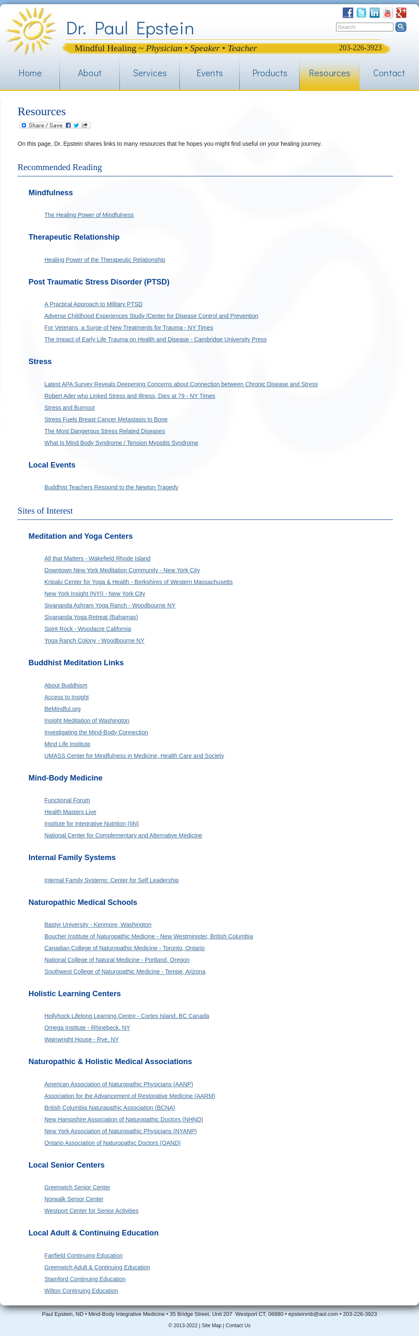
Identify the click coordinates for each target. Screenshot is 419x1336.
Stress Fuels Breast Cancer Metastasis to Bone (106, 419)
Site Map (211, 1325)
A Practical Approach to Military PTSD (93, 304)
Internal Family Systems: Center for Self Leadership (111, 880)
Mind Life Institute (67, 744)
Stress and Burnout (69, 407)
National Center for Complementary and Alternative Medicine (123, 835)
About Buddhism (66, 685)
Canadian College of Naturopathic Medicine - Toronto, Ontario (124, 948)
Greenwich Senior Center (77, 1187)
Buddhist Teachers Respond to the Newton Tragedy (111, 487)
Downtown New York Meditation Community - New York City (122, 570)
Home (30, 73)
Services (150, 73)
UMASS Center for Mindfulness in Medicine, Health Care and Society (134, 755)
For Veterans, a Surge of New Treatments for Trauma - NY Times (128, 327)
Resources (329, 73)
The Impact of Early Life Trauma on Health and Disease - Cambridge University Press (155, 339)
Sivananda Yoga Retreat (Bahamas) (91, 617)
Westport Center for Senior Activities (91, 1210)
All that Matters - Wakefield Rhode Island (97, 558)
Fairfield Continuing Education (83, 1255)
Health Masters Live (70, 812)
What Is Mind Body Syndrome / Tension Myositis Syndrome (121, 442)
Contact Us (238, 1325)
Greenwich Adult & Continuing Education (97, 1267)
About (90, 73)
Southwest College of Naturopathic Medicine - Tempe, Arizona (124, 971)
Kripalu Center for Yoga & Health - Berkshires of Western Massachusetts (138, 582)
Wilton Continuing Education (81, 1290)
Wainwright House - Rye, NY (81, 1039)
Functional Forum (67, 800)
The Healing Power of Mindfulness (89, 215)
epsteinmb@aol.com (313, 1314)
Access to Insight (66, 697)
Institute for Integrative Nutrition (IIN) (91, 823)
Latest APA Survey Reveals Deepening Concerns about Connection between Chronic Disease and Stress (181, 384)
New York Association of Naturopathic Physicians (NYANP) (120, 1131)
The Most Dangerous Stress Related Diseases (104, 431)
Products (269, 73)
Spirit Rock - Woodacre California (87, 628)
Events (210, 73)
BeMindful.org (62, 708)
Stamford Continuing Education (85, 1279)
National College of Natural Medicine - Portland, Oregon (116, 959)
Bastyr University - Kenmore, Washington (97, 924)
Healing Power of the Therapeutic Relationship (104, 259)
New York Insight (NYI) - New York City (94, 593)
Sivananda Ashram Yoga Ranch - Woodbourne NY (110, 605)
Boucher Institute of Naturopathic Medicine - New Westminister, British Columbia (148, 936)
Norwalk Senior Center (73, 1199)
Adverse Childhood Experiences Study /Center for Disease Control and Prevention (151, 316)
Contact (389, 73)
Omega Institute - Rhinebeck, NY (87, 1027)
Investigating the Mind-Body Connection (96, 732)
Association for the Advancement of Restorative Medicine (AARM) (129, 1096)
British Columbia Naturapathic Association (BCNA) (109, 1107)
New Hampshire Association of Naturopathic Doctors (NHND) (123, 1119)
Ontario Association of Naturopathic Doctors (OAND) (112, 1143)
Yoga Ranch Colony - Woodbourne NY (94, 640)
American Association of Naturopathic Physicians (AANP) (118, 1084)
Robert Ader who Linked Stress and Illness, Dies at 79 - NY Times (129, 396)
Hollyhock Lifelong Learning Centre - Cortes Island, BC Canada (126, 1016)
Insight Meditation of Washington (86, 720)
